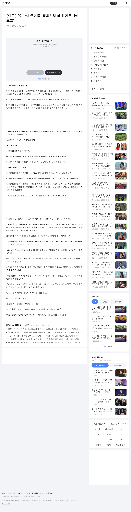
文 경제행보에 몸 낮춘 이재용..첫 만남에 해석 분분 (25, 339)
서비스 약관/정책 (46, 493)
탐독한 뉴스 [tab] (118, 365)
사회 (120, 429)
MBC (7, 3)
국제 (120, 434)
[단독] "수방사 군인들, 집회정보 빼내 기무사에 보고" (25, 329)
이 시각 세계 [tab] (116, 301)
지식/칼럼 (97, 444)
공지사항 (35, 493)
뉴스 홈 (97, 429)
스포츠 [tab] (123, 424)
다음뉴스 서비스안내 (9, 493)
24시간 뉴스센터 (24, 493)
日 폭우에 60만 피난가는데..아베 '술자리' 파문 (63, 339)
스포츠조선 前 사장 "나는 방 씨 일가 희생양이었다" (63, 329)
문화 (97, 439)
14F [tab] (94, 301)
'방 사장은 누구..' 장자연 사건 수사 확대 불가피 (25, 332)
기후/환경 (109, 429)
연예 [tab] (117, 424)
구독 (113, 3)
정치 (109, 434)
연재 (109, 444)
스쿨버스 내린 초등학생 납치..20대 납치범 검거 (25, 335)
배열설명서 (120, 444)
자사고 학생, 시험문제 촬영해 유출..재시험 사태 (63, 332)
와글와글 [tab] (104, 301)
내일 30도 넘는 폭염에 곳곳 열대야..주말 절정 (63, 335)
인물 (120, 439)
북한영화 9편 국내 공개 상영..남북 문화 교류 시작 (25, 342)
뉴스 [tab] (112, 424)
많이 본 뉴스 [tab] (100, 365)
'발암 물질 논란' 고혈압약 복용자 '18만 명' (63, 342)
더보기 (109, 346)
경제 (97, 434)
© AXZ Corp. (6, 504)
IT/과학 (109, 439)
